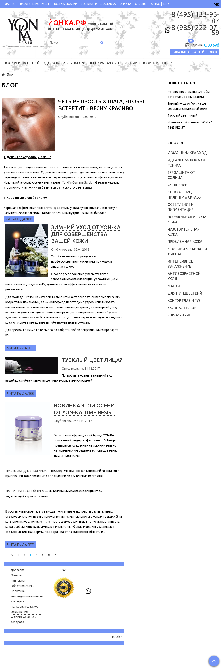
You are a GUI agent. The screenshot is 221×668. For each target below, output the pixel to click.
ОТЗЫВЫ (141, 3)
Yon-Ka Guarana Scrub (77, 182)
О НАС (155, 3)
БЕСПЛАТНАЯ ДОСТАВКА (98, 3)
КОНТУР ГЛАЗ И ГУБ (184, 300)
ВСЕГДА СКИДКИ (65, 3)
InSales (117, 637)
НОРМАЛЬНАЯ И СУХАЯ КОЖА (187, 219)
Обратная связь (22, 585)
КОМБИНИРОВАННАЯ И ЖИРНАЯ (187, 251)
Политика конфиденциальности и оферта (26, 596)
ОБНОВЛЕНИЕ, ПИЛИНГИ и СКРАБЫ (185, 194)
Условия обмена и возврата (23, 619)
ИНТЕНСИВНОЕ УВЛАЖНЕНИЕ (180, 263)
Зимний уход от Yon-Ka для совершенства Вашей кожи (85, 234)
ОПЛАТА (125, 3)
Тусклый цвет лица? (182, 115)
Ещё (167, 4)
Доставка (17, 569)
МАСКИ (174, 286)
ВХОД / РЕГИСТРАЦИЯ (35, 3)
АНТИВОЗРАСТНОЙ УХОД (184, 275)
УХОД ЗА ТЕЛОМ (182, 308)
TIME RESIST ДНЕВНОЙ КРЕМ (26, 471)
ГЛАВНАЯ (10, 3)
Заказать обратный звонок (194, 52)
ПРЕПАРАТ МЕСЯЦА (105, 63)
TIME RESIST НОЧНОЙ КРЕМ (25, 491)
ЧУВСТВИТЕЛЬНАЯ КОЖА (184, 231)
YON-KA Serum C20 (68, 63)
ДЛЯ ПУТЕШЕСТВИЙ (185, 293)
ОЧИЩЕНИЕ (177, 185)
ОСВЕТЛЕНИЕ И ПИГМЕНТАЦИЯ (181, 206)
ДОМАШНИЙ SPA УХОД (187, 153)
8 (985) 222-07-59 (195, 30)
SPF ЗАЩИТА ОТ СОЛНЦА (181, 174)
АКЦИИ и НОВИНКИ (141, 63)
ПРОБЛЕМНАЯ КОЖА (185, 241)
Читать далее (19, 219)
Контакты (18, 580)
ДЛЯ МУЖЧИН (179, 315)
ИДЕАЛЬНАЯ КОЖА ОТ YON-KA (187, 162)
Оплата (16, 575)
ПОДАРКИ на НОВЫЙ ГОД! (26, 63)
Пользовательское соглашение (25, 609)
